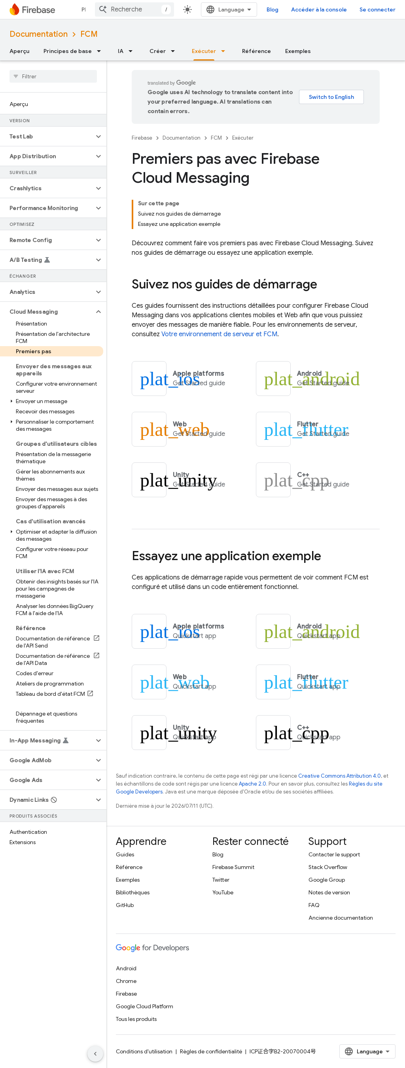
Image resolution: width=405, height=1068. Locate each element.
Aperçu (19, 51)
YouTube (222, 892)
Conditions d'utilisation (144, 1051)
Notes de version (329, 892)
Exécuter (243, 137)
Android (126, 968)
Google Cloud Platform (144, 1006)
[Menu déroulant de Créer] (175, 51)
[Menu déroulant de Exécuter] (225, 51)
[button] (47, 136)
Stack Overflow (327, 867)
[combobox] (134, 9)
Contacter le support (334, 854)
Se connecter (378, 9)
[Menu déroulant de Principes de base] (101, 51)
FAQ (314, 905)
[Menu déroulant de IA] (132, 51)
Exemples (298, 51)
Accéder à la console (319, 9)
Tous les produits (136, 1019)
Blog (272, 9)
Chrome (126, 981)
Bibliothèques (133, 892)
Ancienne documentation (340, 917)
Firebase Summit (233, 867)
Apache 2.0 (252, 783)
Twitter (220, 879)
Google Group (326, 879)
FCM (89, 34)
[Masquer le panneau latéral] (95, 1054)
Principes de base (68, 51)
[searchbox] (53, 76)
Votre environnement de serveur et (219, 334)
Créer (158, 51)
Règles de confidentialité (211, 1051)
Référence (256, 51)
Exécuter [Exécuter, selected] (204, 51)
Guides (125, 854)
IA (120, 51)
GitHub (125, 905)
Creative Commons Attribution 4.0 (339, 776)
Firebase (142, 137)
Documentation (38, 34)
